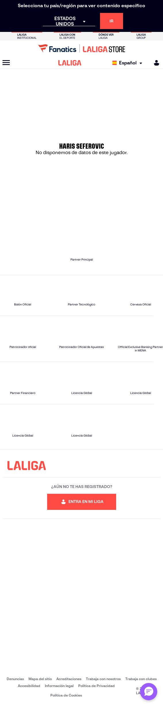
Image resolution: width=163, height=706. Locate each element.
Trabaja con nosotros (103, 679)
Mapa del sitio (40, 679)
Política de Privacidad (96, 686)
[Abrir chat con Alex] (148, 691)
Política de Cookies (66, 695)
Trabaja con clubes (141, 679)
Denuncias (15, 679)
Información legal (59, 686)
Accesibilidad (29, 686)
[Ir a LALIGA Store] (81, 48)
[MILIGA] (155, 63)
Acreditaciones (68, 679)
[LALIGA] (69, 63)
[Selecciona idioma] (128, 63)
